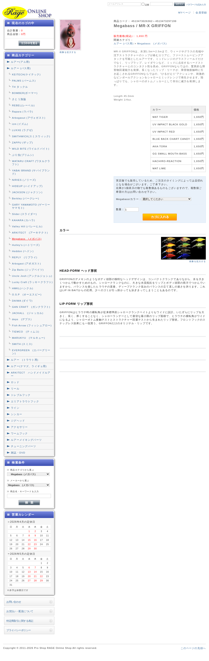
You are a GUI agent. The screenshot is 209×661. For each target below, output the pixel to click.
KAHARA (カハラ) (23, 220)
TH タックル (20, 86)
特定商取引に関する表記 (19, 620)
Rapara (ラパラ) (22, 111)
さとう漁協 (19, 99)
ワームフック (19, 433)
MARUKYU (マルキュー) (28, 337)
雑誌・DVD (18, 452)
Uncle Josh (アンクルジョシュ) (32, 275)
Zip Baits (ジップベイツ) (28, 269)
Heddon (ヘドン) (22, 251)
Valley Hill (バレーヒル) (27, 226)
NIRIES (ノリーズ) (24, 179)
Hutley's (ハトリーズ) (26, 245)
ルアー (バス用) (21, 68)
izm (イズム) (20, 124)
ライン (15, 407)
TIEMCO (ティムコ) (25, 331)
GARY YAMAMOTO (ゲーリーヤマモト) (31, 206)
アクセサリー (19, 427)
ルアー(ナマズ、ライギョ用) (29, 366)
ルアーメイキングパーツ (26, 439)
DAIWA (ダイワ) (22, 300)
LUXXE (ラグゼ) (22, 130)
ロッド (15, 382)
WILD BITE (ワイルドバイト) (30, 148)
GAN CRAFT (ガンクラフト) (31, 306)
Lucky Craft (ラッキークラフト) (32, 282)
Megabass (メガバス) (27, 238)
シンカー (16, 414)
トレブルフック (20, 395)
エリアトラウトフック (25, 401)
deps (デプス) (22, 319)
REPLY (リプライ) (24, 257)
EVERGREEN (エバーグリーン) (31, 352)
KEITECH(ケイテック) (26, 74)
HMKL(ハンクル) (22, 288)
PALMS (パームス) (24, 80)
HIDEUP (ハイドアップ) (27, 186)
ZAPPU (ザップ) (22, 142)
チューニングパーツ (23, 446)
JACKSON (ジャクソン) (27, 192)
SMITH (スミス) (22, 344)
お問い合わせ (13, 601)
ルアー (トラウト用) (24, 359)
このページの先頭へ (193, 648)
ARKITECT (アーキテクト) (30, 232)
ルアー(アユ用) (20, 61)
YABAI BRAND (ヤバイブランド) (31, 172)
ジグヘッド (18, 420)
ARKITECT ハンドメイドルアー (30, 374)
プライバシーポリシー (18, 630)
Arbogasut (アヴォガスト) (28, 117)
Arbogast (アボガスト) (26, 263)
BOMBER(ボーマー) (25, 93)
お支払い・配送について (19, 611)
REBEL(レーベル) (23, 105)
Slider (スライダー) (24, 214)
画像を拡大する (68, 52)
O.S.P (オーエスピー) (27, 294)
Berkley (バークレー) (25, 198)
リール (15, 388)
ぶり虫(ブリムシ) (23, 154)
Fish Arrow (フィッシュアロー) (32, 325)
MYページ (184, 12)
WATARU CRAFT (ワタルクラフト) (31, 163)
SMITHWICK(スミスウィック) (31, 136)
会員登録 (201, 12)
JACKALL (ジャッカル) (27, 313)
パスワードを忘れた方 (196, 4)
